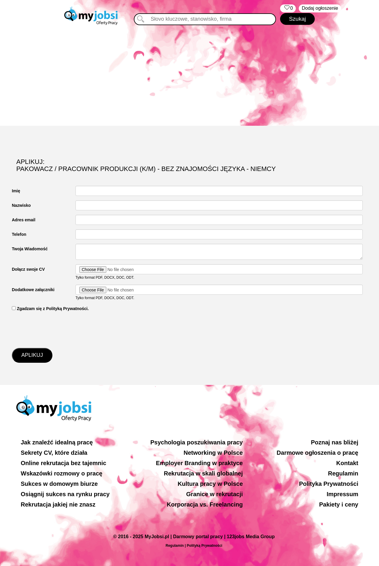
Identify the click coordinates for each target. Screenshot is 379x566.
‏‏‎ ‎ (288, 8)
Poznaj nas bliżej (334, 442)
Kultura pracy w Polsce (210, 483)
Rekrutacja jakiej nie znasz (58, 504)
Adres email (23, 219)
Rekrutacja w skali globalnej (203, 473)
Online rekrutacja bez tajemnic (63, 463)
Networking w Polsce (213, 452)
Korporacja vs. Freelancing (205, 504)
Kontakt (347, 463)
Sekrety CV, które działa (54, 452)
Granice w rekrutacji (214, 494)
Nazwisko (21, 205)
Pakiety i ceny (338, 504)
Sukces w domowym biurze (59, 483)
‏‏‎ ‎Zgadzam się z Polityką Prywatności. (50, 308)
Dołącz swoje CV (28, 269)
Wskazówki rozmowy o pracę (61, 473)
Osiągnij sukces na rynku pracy (65, 494)
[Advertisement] (189, 75)
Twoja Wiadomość (30, 248)
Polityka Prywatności (328, 483)
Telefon (19, 234)
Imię (16, 190)
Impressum (342, 494)
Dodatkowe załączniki (33, 289)
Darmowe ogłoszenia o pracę (317, 452)
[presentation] (57, 329)
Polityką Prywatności (204, 546)
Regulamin (343, 473)
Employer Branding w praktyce (199, 463)
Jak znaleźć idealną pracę (57, 442)
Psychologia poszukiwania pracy (196, 442)
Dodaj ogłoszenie (320, 8)
